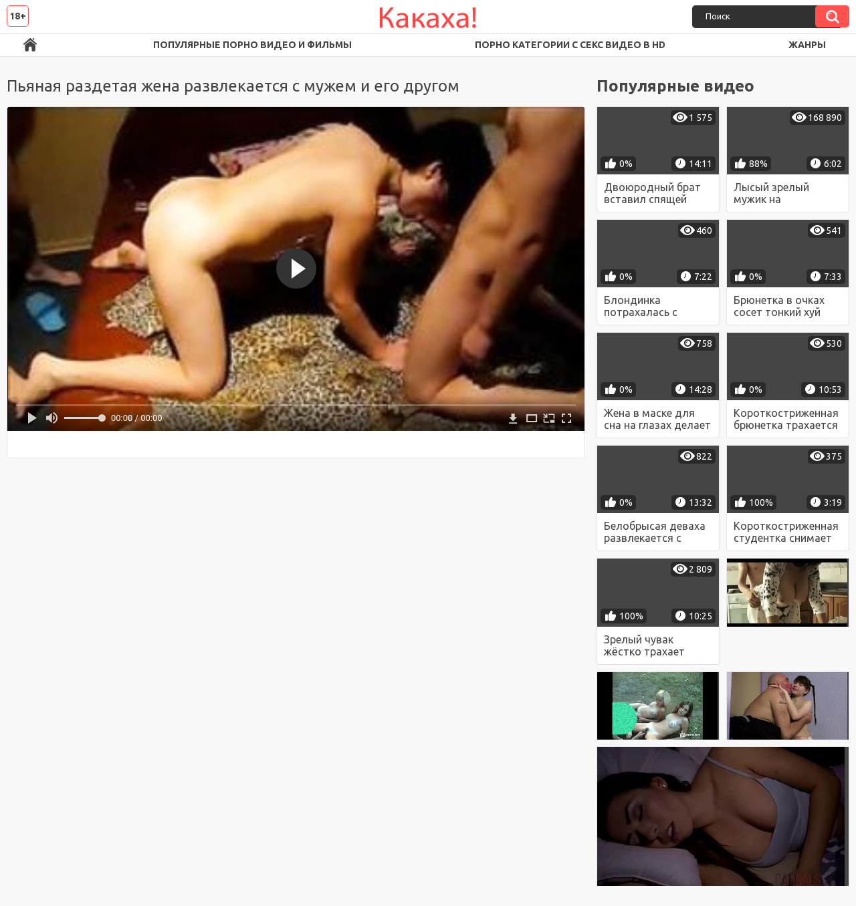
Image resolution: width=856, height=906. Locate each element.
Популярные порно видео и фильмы (252, 44)
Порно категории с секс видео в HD (570, 44)
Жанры (807, 44)
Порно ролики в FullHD (30, 45)
